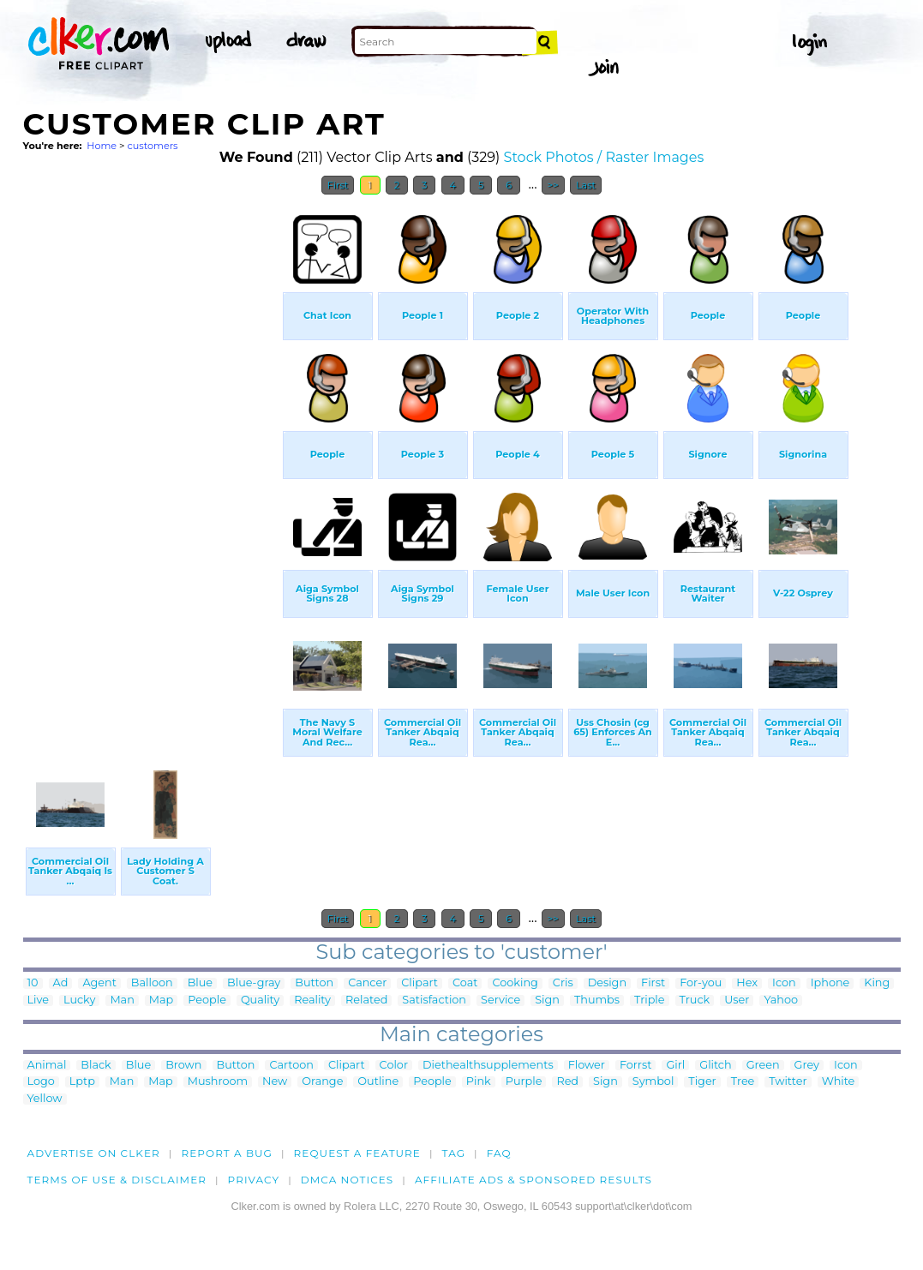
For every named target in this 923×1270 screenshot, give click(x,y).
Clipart (419, 983)
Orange (322, 1081)
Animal (47, 1065)
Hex (747, 983)
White (838, 1081)
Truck (695, 1000)
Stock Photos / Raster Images (604, 157)
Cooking (514, 983)
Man (122, 1000)
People (207, 1000)
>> (553, 185)
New (274, 1081)
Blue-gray (253, 983)
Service (500, 1000)
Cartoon (291, 1065)
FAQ (499, 1153)
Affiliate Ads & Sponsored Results (533, 1179)
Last (586, 185)
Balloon (152, 983)
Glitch (715, 1065)
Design (607, 983)
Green (763, 1065)
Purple (524, 1081)
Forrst (635, 1065)
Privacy (254, 1179)
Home (102, 146)
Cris (563, 983)
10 (33, 983)
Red (567, 1081)
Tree (743, 1081)
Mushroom (218, 1081)
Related (366, 1000)
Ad (61, 983)
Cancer (367, 983)
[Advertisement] (151, 461)
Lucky (79, 1000)
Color (394, 1065)
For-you (701, 983)
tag (453, 1153)
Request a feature (357, 1153)
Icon (784, 983)
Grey (806, 1065)
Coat (465, 983)
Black (96, 1065)
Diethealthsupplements (488, 1065)
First (338, 185)
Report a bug (227, 1153)
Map (161, 1000)
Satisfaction (434, 1000)
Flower (586, 1065)
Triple (649, 1000)
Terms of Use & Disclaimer (117, 1179)
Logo (41, 1081)
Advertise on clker (93, 1153)
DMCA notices (347, 1179)
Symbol (653, 1081)
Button (314, 983)
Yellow (45, 1099)
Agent (99, 983)
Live (38, 1000)
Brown (183, 1065)
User (736, 1000)
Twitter (787, 1081)
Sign (547, 1000)
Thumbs (597, 1000)
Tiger (702, 1081)
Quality (260, 1000)
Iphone (830, 983)
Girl (675, 1065)
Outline (378, 1081)
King (877, 983)
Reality (312, 1000)
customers (152, 146)
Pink (478, 1081)
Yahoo (781, 1000)
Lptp (82, 1081)
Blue (200, 983)
